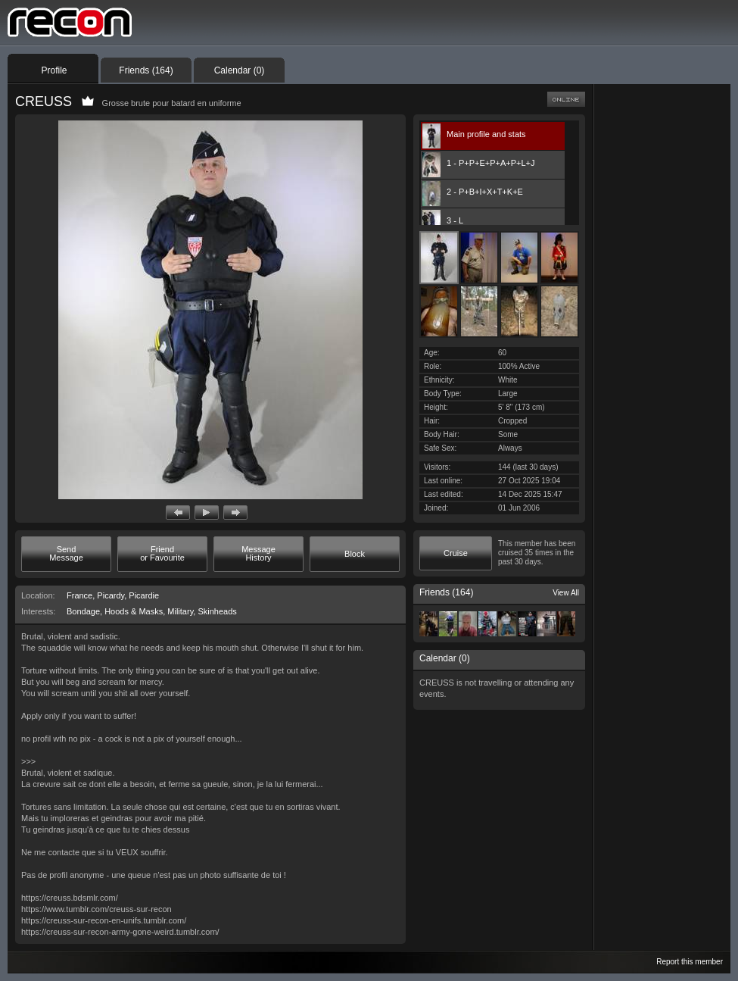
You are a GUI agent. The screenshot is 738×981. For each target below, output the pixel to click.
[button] (178, 512)
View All (566, 593)
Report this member (689, 962)
